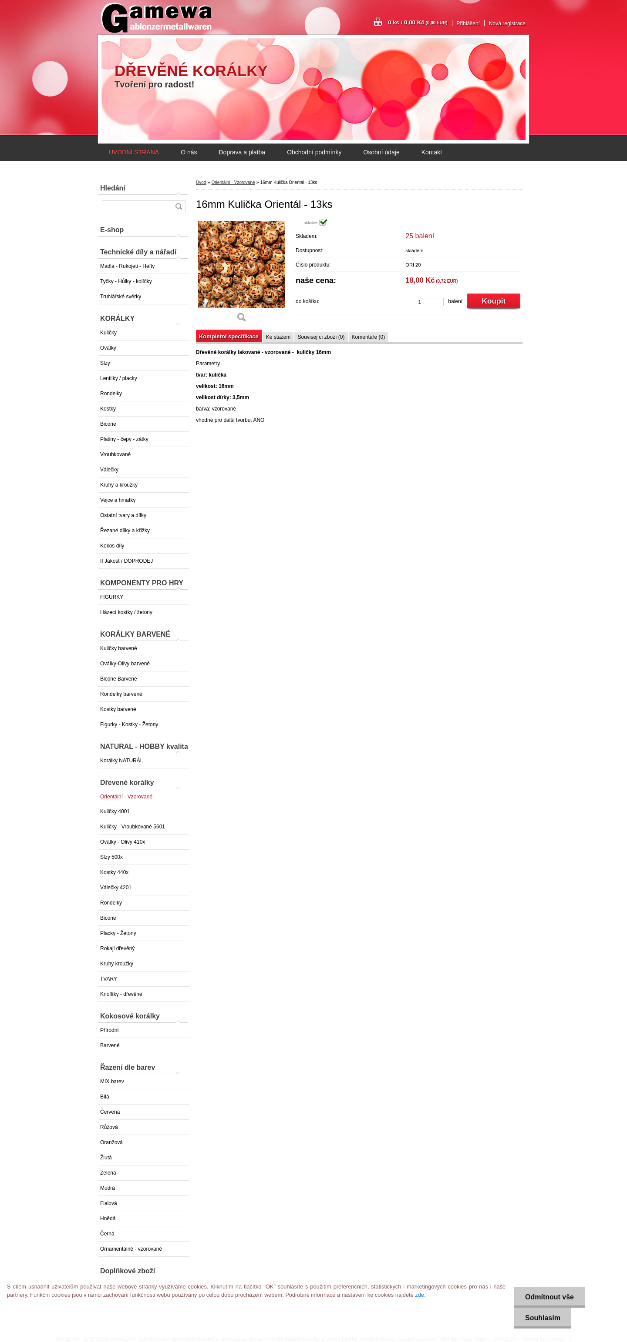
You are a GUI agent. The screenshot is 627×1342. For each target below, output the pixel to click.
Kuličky (108, 333)
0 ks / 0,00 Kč (418, 22)
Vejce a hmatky (117, 500)
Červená (110, 1112)
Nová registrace (507, 23)
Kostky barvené (118, 709)
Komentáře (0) (368, 337)
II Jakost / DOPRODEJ (126, 561)
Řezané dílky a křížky (125, 530)
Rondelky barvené (121, 694)
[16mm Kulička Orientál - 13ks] (241, 273)
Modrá (107, 1188)
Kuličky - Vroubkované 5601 (132, 827)
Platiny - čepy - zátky (124, 439)
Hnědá (107, 1218)
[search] (178, 206)
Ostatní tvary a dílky (123, 515)
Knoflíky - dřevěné (121, 994)
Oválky (108, 348)
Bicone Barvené (118, 679)
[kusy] (430, 302)
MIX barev (112, 1081)
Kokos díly (112, 546)
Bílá (104, 1097)
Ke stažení (278, 337)
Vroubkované (115, 454)
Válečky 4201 (115, 888)
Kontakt (431, 152)
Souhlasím (542, 1318)
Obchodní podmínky (314, 152)
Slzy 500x (111, 857)
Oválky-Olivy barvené (125, 664)
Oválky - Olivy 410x (122, 842)
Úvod (201, 182)
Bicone (108, 424)
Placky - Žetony (118, 933)
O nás (189, 152)
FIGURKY (111, 597)
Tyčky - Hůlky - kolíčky (126, 281)
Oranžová (111, 1142)
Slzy (105, 363)
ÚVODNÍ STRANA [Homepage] (134, 152)
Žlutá (106, 1158)
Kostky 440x (114, 872)
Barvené (110, 1045)
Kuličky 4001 (115, 811)
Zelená (108, 1173)
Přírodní (109, 1030)
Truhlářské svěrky (120, 297)
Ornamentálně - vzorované (131, 1249)
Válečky (109, 470)
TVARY (108, 979)
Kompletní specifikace (229, 336)
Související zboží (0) (320, 337)
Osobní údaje (381, 152)
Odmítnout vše (549, 1297)
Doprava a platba (242, 152)
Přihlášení (468, 23)
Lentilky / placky (118, 378)
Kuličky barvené (118, 648)
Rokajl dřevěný (117, 948)
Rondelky (111, 394)
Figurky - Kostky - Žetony (129, 724)
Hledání (112, 188)
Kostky (108, 409)
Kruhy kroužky (116, 964)
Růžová (109, 1127)
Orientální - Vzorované (126, 797)
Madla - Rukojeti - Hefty (127, 266)
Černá (107, 1234)
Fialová (108, 1203)
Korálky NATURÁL (121, 761)
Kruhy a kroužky (119, 485)
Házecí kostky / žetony (126, 612)
